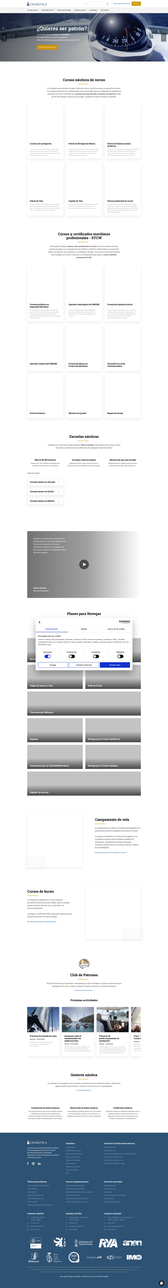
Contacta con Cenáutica (74, 1154)
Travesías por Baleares (41, 712)
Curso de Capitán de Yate (35, 1198)
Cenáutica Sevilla (74, 1213)
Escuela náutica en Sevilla (42, 491)
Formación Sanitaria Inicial (119, 304)
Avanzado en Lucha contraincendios (116, 364)
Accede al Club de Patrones (83, 990)
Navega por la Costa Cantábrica (104, 739)
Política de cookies (74, 1276)
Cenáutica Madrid (35, 1213)
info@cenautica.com (38, 1226)
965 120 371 (112, 1223)
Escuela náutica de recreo (47, 47)
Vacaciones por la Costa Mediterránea (49, 765)
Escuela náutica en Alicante (42, 482)
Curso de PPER (32, 1202)
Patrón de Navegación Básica (82, 143)
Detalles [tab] (84, 629)
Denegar (53, 665)
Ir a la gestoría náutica (83, 1090)
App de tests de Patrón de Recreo (77, 1202)
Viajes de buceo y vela (41, 685)
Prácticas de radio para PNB (75, 1186)
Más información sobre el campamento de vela (110, 853)
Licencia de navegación (40, 143)
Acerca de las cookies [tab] (116, 629)
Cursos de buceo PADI (73, 1195)
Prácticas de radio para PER (75, 1189)
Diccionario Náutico (72, 1170)
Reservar (136, 4)
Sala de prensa (70, 1163)
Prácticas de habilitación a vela (114, 1163)
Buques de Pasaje (115, 413)
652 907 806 (35, 1229)
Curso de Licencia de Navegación (38, 1186)
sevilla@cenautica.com (76, 1226)
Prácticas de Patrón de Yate (113, 1157)
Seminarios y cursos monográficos (77, 1198)
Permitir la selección (84, 665)
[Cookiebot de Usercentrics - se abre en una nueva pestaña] (120, 622)
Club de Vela (108, 1192)
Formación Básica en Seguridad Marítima (39, 305)
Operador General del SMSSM (43, 363)
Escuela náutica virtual (121, 4)
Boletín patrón (109, 1198)
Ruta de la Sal (95, 685)
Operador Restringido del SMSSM (84, 304)
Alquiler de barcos (39, 792)
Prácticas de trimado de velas (43, 1036)
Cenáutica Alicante (112, 1213)
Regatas (34, 739)
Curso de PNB (31, 1189)
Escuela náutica (71, 1147)
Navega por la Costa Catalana (103, 765)
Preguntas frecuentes (73, 1167)
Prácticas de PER (109, 1151)
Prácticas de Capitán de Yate (113, 1160)
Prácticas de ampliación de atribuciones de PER (120, 1154)
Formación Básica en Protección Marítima (78, 364)
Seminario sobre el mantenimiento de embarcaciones (72, 1038)
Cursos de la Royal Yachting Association (79, 1192)
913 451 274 (35, 1223)
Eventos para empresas (112, 1202)
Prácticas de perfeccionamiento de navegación (109, 1038)
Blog (67, 1173)
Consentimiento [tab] (52, 629)
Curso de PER (31, 1192)
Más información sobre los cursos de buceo (41, 922)
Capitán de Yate (76, 201)
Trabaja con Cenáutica (73, 1160)
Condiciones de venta (88, 1276)
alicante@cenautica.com (116, 1226)
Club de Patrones (109, 1189)
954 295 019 (73, 1223)
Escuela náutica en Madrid (42, 501)
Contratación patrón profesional (115, 1195)
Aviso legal (63, 1276)
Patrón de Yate (36, 201)
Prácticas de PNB (110, 1147)
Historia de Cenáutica (73, 1157)
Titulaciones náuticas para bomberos (39, 1205)
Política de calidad (102, 1276)
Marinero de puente (77, 413)
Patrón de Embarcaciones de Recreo (119, 144)
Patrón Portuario (37, 413)
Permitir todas (115, 665)
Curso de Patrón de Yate (35, 1195)
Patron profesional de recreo (120, 201)
